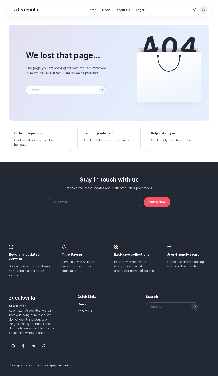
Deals (106, 10)
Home (92, 10)
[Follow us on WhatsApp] (43, 346)
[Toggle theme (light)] (194, 10)
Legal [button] (140, 10)
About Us (123, 10)
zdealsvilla (26, 10)
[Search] (102, 90)
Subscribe (157, 202)
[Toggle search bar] (203, 10)
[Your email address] (95, 202)
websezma (64, 365)
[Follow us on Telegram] (33, 346)
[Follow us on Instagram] (13, 346)
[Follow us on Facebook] (23, 346)
